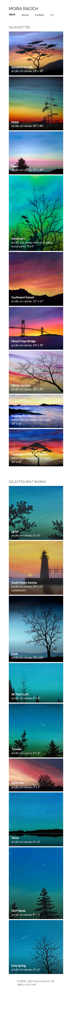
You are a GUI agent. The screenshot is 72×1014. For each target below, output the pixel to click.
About (25, 15)
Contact (39, 15)
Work (12, 14)
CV (52, 15)
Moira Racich (23, 9)
